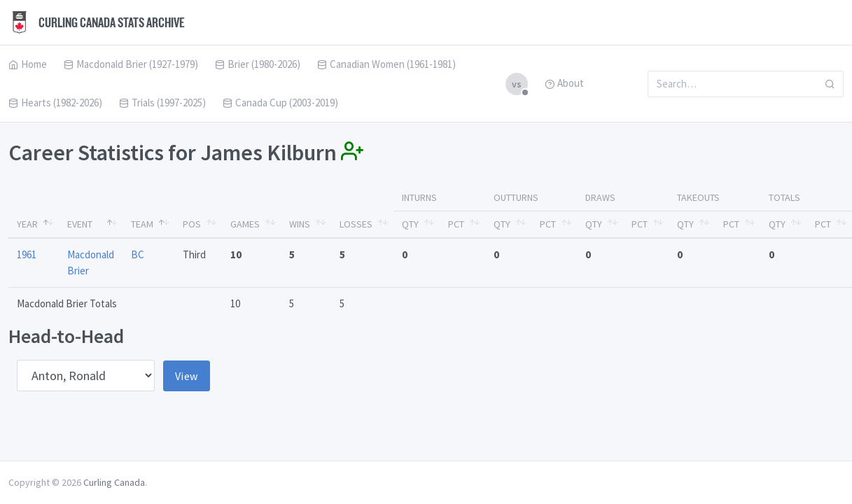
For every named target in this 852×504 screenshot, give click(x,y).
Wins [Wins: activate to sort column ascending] (299, 224)
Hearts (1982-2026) (55, 102)
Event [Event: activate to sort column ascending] (79, 224)
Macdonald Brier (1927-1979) (131, 64)
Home (27, 64)
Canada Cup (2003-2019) (280, 102)
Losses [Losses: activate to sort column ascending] (356, 224)
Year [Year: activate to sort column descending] (27, 224)
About (564, 83)
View (186, 376)
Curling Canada (114, 482)
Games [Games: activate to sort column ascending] (245, 224)
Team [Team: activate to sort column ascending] (142, 224)
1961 (26, 254)
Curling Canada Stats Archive (96, 22)
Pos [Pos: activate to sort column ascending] (192, 224)
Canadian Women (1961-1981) (386, 64)
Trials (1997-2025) (162, 102)
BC (137, 254)
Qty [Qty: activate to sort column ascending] (410, 224)
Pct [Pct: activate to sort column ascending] (456, 224)
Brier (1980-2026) (257, 64)
